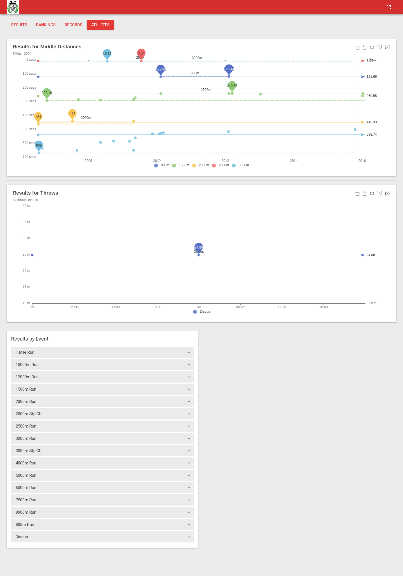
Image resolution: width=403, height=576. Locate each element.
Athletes (100, 25)
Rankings (46, 25)
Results (19, 25)
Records (73, 25)
